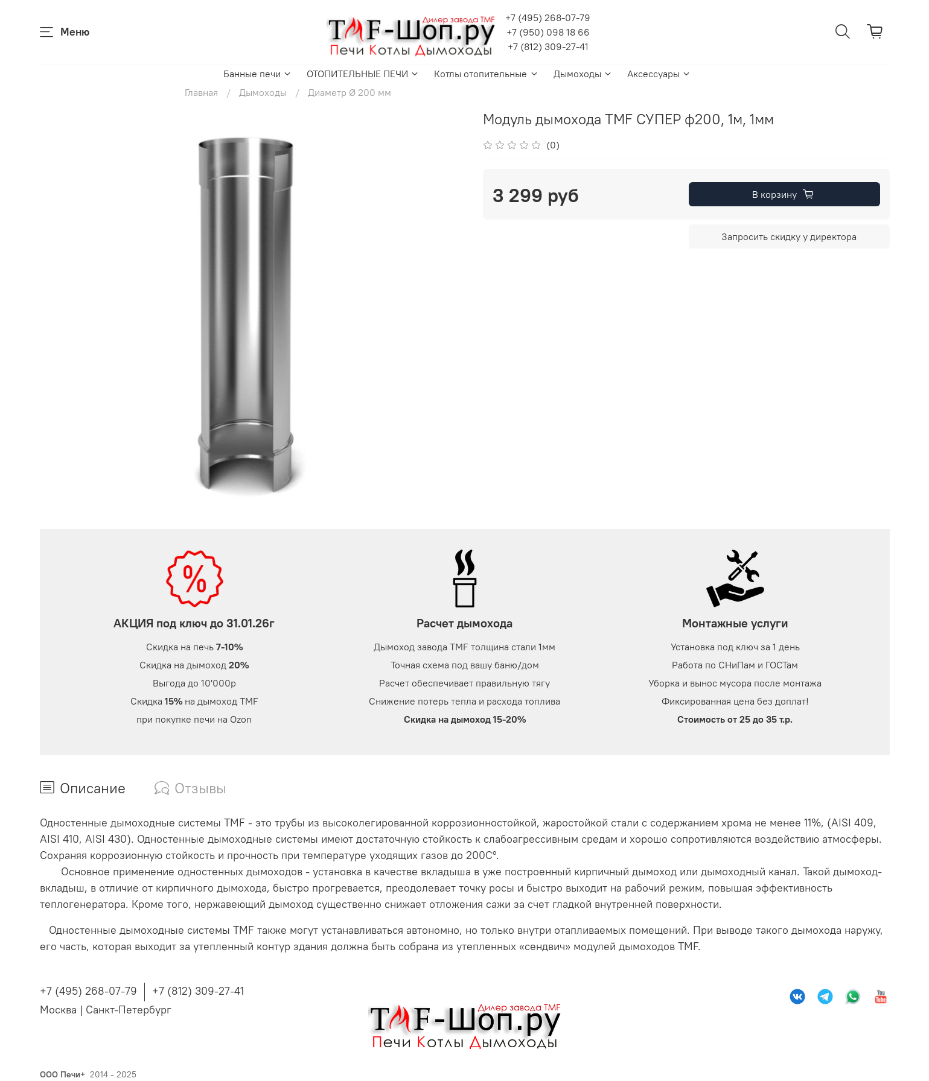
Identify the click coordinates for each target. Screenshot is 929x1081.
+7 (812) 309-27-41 (548, 46)
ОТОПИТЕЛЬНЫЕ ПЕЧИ (363, 74)
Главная (201, 92)
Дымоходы (583, 74)
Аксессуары (659, 74)
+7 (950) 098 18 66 (548, 32)
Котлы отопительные (486, 74)
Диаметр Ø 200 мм (349, 92)
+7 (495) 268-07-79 (547, 17)
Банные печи (257, 74)
